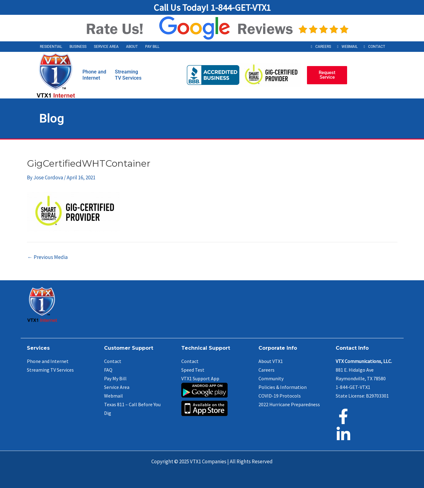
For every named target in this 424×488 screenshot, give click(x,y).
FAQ (108, 370)
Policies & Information (282, 387)
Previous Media (47, 257)
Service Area (106, 46)
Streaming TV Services (50, 370)
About (132, 46)
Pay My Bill (115, 378)
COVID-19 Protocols (279, 396)
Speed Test (192, 370)
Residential (51, 46)
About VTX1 (270, 361)
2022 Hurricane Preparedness (289, 404)
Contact (376, 46)
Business (77, 46)
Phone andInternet (94, 75)
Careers (323, 46)
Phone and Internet (48, 361)
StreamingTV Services (128, 75)
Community (270, 378)
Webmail (350, 46)
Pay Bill (152, 46)
